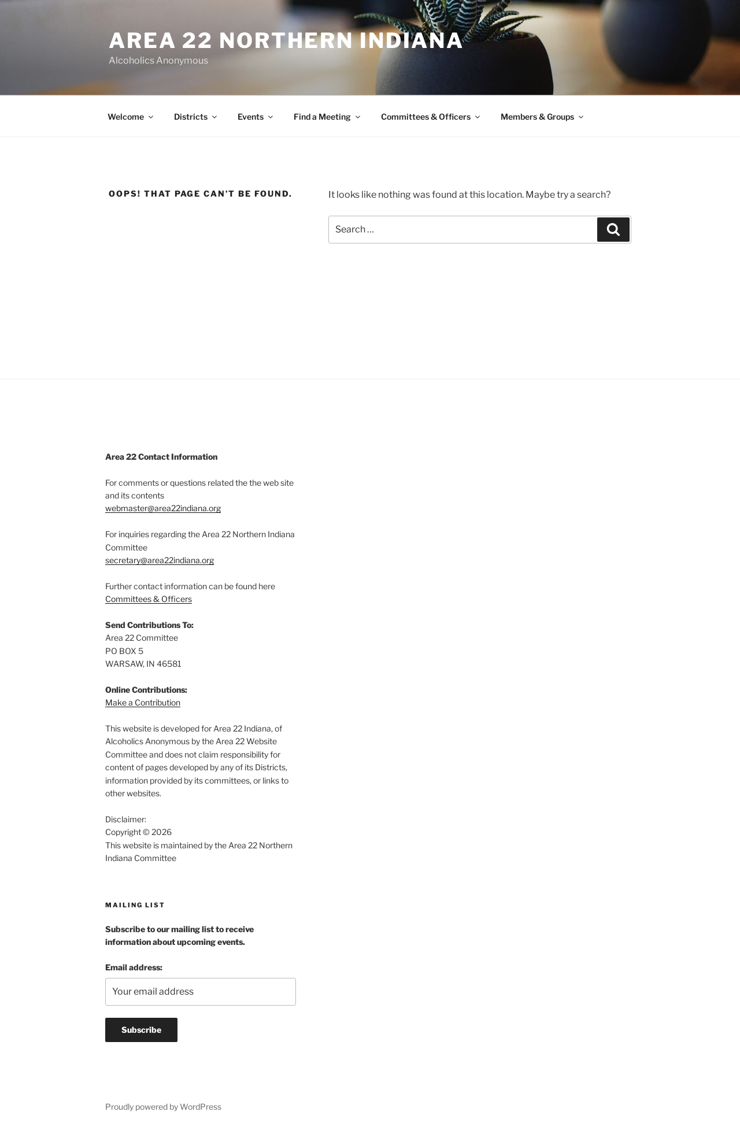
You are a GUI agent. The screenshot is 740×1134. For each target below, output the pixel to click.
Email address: (133, 967)
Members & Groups (543, 116)
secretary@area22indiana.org (159, 560)
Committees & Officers (431, 116)
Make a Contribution (142, 702)
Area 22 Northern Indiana (286, 40)
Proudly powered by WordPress (163, 1106)
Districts (196, 116)
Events (256, 116)
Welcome (131, 116)
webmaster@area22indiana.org (163, 508)
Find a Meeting (328, 116)
